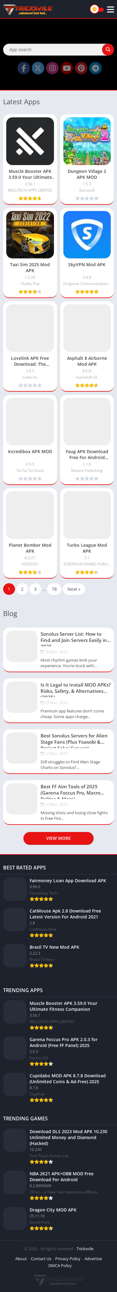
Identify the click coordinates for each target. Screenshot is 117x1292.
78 (54, 589)
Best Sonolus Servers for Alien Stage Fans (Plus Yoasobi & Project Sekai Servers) (74, 740)
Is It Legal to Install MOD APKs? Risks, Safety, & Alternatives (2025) (76, 689)
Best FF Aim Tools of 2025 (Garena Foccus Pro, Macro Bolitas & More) (70, 791)
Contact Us (41, 1258)
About (21, 1258)
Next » (73, 589)
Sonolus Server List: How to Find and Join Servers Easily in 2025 (74, 638)
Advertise (93, 1258)
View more (58, 838)
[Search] (58, 50)
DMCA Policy (60, 1265)
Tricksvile (84, 1248)
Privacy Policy (67, 1258)
